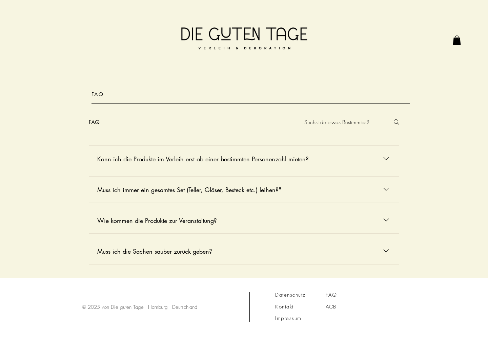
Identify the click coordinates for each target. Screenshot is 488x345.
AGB (331, 306)
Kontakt (284, 306)
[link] (457, 40)
